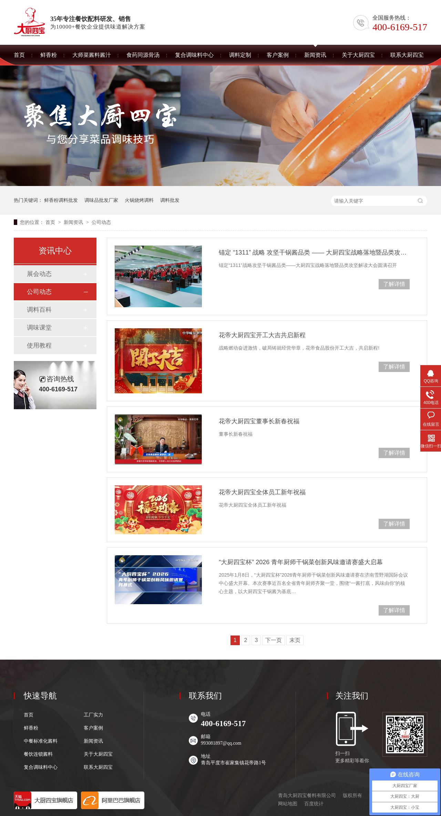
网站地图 (287, 803)
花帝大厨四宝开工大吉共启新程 (262, 335)
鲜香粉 (31, 728)
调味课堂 (39, 327)
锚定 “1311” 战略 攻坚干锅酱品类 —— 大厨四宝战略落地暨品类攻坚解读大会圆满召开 (314, 252)
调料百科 (39, 309)
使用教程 (39, 345)
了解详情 (394, 284)
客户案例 (93, 728)
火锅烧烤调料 (139, 200)
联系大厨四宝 (98, 767)
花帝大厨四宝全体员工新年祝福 (262, 492)
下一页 (273, 640)
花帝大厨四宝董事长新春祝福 (259, 421)
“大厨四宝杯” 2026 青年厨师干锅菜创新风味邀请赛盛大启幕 (301, 562)
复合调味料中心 (41, 767)
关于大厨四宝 (98, 754)
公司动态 (101, 222)
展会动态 (39, 273)
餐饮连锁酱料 (38, 754)
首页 (51, 222)
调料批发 (170, 200)
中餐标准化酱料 (41, 741)
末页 (294, 640)
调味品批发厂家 (101, 200)
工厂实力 (93, 715)
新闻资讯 (74, 222)
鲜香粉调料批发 (61, 200)
